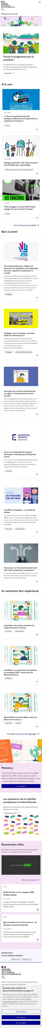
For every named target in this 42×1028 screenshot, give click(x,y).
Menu (40, 2)
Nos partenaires (10, 813)
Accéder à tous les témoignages (21, 733)
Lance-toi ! (8, 73)
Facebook (14, 959)
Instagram (25, 959)
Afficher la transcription (29, 880)
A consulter (21, 786)
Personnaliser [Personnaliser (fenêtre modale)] (21, 1012)
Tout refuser (21, 1017)
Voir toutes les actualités (25, 225)
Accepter (27, 865)
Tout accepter (21, 1023)
